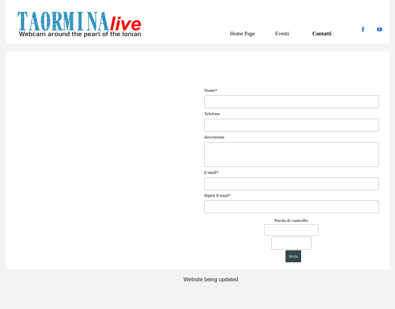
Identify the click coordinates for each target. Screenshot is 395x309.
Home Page (242, 33)
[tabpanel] (211, 280)
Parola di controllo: (291, 220)
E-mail (211, 172)
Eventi (282, 33)
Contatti (322, 33)
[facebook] (363, 29)
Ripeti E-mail (217, 195)
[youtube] (379, 29)
